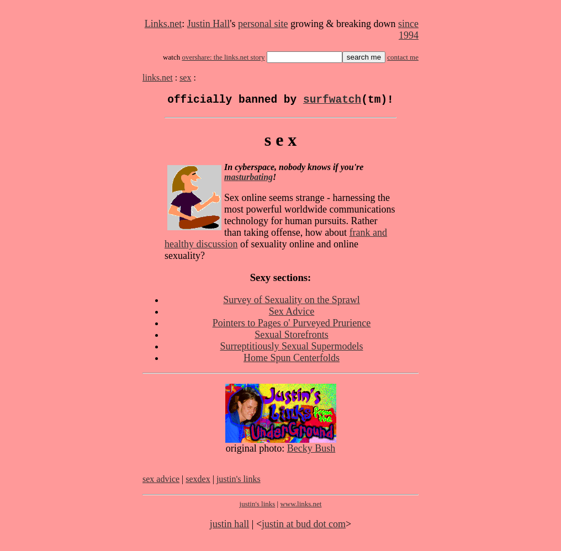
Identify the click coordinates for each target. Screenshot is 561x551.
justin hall (230, 526)
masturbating (248, 179)
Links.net (163, 23)
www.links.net (300, 506)
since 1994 (408, 29)
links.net (157, 77)
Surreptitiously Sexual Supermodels (291, 348)
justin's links (238, 481)
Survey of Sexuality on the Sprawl (291, 302)
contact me (403, 57)
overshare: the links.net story (223, 57)
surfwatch (332, 101)
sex (185, 77)
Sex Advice (292, 314)
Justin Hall (208, 23)
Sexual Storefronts (291, 337)
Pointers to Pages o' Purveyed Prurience (292, 325)
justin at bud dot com (304, 526)
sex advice (160, 481)
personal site (263, 23)
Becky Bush (311, 451)
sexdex (198, 481)
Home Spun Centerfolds (292, 360)
